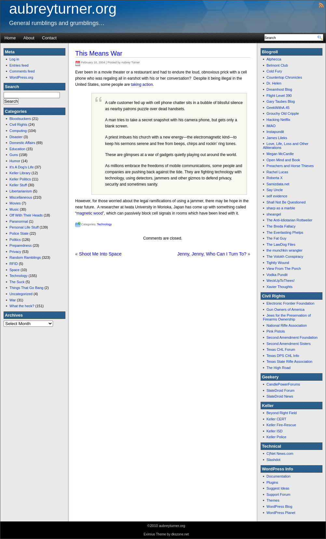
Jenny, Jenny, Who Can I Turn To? (211, 253)
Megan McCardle (280, 154)
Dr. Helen (273, 83)
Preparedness (20, 245)
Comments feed (22, 71)
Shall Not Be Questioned (286, 202)
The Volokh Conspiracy (284, 256)
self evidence (276, 196)
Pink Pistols (275, 331)
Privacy (15, 252)
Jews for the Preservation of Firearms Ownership (287, 317)
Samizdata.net (277, 184)
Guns (13, 155)
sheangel (273, 214)
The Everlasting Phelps (284, 232)
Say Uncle (274, 190)
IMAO (271, 126)
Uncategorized (21, 294)
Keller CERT (276, 419)
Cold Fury (274, 71)
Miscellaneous (20, 197)
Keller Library (20, 173)
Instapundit (275, 132)
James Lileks (276, 138)
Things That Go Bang (26, 288)
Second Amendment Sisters (288, 344)
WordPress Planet (280, 513)
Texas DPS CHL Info (282, 356)
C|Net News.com (279, 453)
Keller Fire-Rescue (281, 425)
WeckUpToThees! (280, 281)
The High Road (278, 368)
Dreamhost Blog (279, 89)
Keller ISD (274, 431)
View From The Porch (283, 268)
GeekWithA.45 (278, 108)
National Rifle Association (286, 325)
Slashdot (273, 460)
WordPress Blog (279, 506)
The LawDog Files (280, 244)
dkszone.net (180, 534)
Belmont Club (277, 65)
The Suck (16, 282)
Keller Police (276, 437)
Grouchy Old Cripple (282, 113)
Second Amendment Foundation (292, 337)
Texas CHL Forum (280, 349)
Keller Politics (20, 179)
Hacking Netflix (278, 120)
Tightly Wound (277, 263)
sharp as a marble (280, 208)
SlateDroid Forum (280, 390)
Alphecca (273, 59)
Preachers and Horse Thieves (290, 166)
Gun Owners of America (285, 309)
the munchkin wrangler (284, 250)
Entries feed (19, 65)
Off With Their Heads (26, 215)
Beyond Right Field (281, 413)
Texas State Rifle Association (289, 361)
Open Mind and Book (283, 160)
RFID (13, 264)
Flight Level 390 (279, 96)
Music (14, 209)
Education (17, 149)
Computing (18, 131)
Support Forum (278, 494)
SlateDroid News (279, 396)
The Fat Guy (276, 238)
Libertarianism (20, 191)
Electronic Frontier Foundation (290, 303)
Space (14, 270)
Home (10, 37)
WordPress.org (21, 77)
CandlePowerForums (283, 384)
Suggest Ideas (277, 488)
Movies (15, 203)
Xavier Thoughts (279, 287)
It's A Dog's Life (21, 167)
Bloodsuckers (20, 119)
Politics (15, 240)
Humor (14, 161)
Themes (272, 500)
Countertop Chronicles (284, 77)
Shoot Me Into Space (100, 253)
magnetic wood (89, 213)
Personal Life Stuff (24, 227)
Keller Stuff (18, 185)
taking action (142, 84)
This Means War (98, 53)
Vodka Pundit (277, 275)
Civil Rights (18, 124)
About (28, 37)
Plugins (272, 482)
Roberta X (274, 178)
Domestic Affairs (22, 143)
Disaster (15, 137)
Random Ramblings (25, 257)
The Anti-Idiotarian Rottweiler (289, 220)
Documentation (278, 476)
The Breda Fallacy (280, 226)
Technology (18, 276)
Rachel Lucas (277, 172)
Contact (49, 37)
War (12, 300)
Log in (14, 59)
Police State (19, 233)
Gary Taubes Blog (280, 101)
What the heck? (21, 306)
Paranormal (18, 221)
